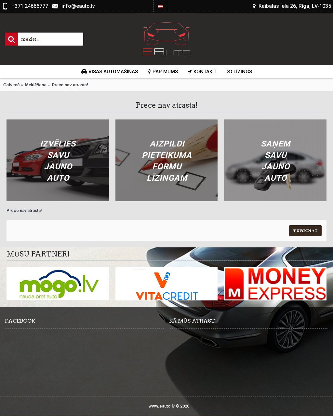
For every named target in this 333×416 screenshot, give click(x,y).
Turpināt (305, 230)
